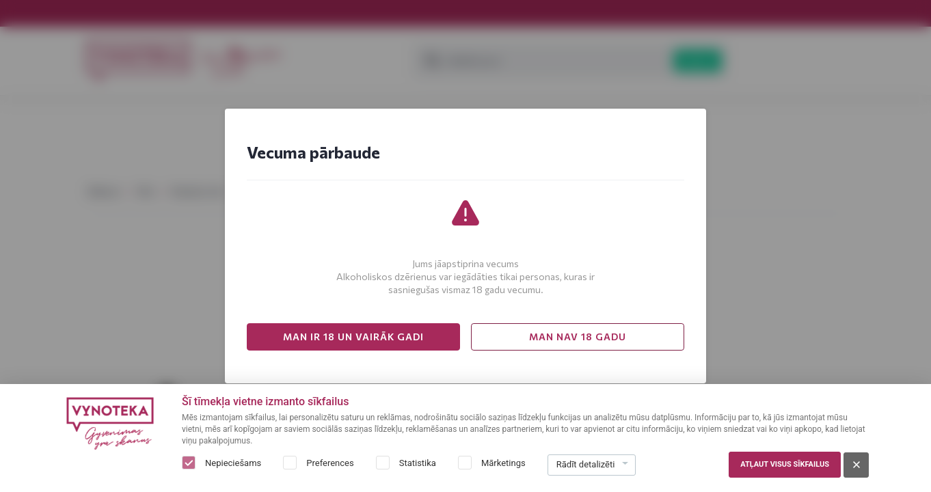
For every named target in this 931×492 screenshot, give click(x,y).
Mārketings (503, 463)
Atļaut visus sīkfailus (784, 464)
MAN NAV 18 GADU (577, 336)
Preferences (329, 463)
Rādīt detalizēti (585, 464)
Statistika (417, 463)
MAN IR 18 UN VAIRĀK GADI (353, 336)
